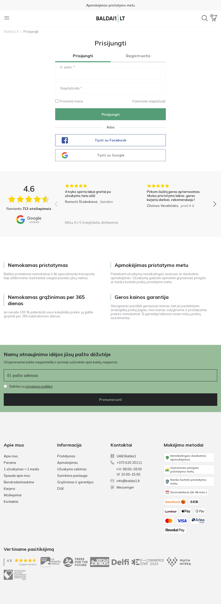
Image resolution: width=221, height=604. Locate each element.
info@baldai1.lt (125, 481)
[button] (214, 18)
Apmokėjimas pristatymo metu (110, 5)
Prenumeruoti (110, 400)
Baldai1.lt (11, 31)
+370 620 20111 (126, 463)
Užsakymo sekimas (72, 469)
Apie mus (11, 456)
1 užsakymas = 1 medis (21, 469)
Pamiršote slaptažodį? (149, 101)
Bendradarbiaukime (19, 482)
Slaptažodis (70, 88)
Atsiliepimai (12, 495)
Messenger (122, 487)
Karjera (9, 489)
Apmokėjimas (67, 463)
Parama (10, 463)
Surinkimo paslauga (72, 476)
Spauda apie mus (17, 476)
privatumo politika (38, 386)
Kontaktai (11, 502)
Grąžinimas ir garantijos (75, 482)
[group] (95, 201)
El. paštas (66, 67)
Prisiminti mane (69, 101)
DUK (60, 489)
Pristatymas (66, 456)
